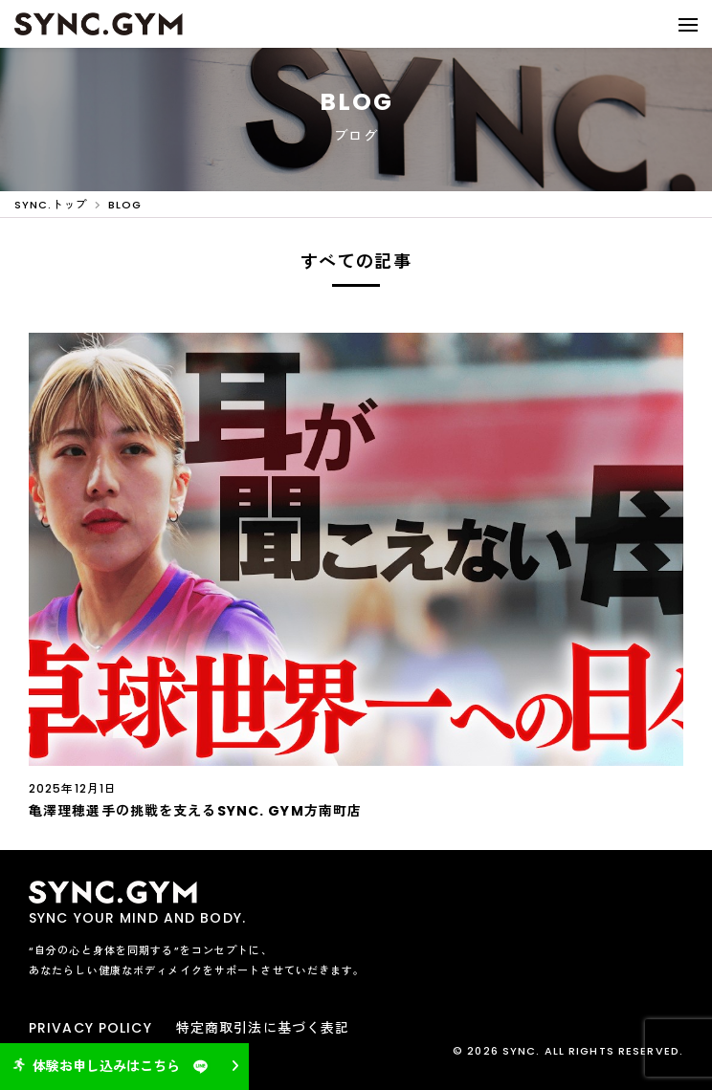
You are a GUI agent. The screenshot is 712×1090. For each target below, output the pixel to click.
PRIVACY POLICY (90, 1027)
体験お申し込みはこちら (112, 1066)
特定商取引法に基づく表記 (262, 1027)
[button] (688, 24)
